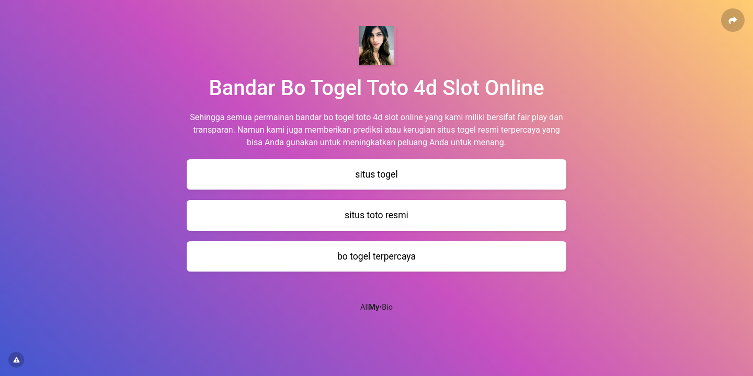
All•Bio (376, 307)
